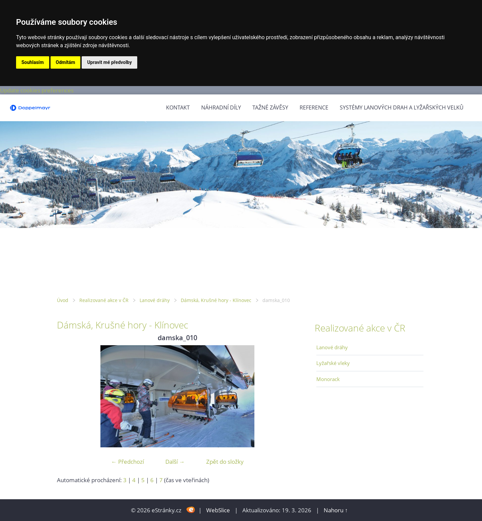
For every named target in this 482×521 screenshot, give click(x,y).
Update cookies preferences (37, 90)
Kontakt (178, 107)
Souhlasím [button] (32, 62)
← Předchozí (127, 461)
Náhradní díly (221, 107)
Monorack (328, 379)
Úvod (62, 300)
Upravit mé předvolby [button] (109, 62)
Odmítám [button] (65, 62)
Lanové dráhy (155, 300)
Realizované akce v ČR (104, 300)
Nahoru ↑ (336, 510)
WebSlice (218, 510)
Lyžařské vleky (333, 363)
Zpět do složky (225, 461)
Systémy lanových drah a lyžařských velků (402, 107)
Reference (314, 107)
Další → (175, 461)
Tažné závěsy (270, 107)
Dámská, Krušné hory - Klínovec (216, 300)
